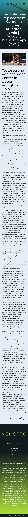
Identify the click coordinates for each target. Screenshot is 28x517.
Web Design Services (22, 515)
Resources (14, 450)
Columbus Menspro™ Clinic (10, 114)
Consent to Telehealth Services (10, 499)
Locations (14, 446)
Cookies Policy (21, 501)
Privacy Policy (5, 503)
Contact (14, 457)
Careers (14, 455)
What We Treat (14, 448)
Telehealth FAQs (14, 503)
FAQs (14, 452)
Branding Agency (15, 515)
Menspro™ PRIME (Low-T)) (13, 67)
